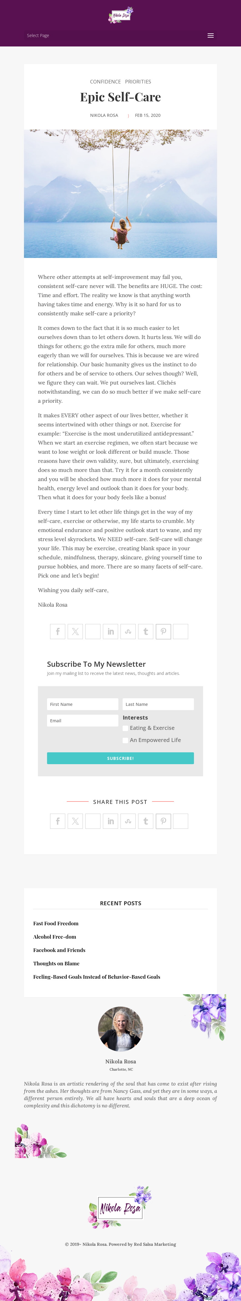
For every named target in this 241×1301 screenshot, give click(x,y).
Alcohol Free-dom (54, 936)
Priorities (138, 81)
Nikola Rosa (104, 115)
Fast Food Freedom (55, 923)
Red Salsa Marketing (155, 1244)
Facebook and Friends (59, 950)
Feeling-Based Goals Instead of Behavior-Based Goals (96, 976)
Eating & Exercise (149, 727)
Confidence (105, 81)
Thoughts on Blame (56, 963)
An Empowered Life (152, 740)
